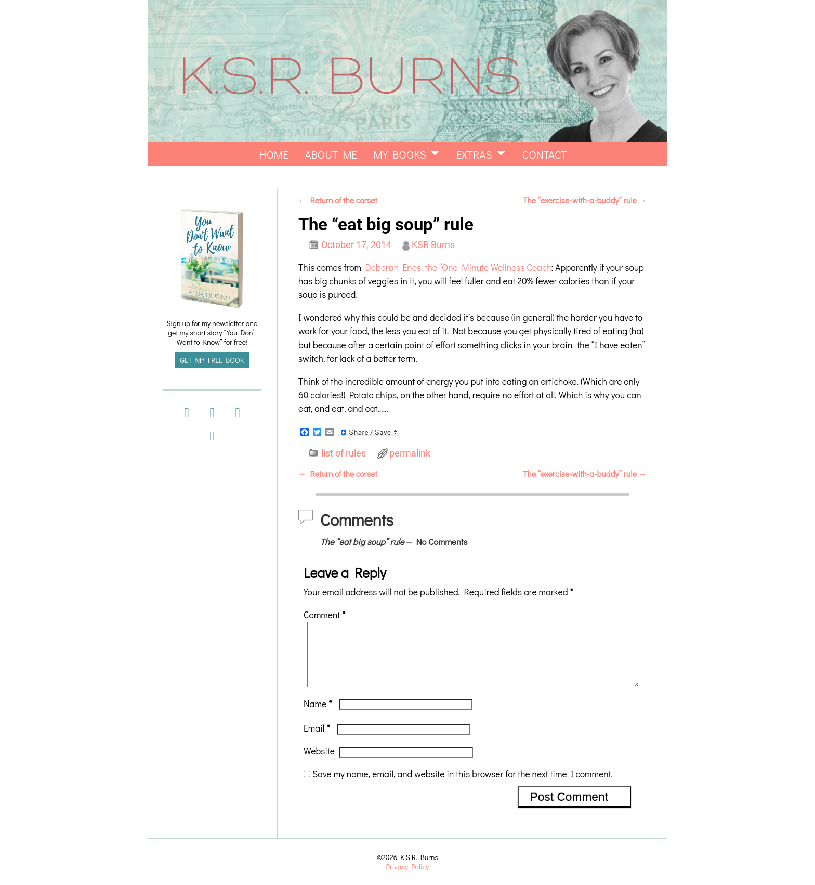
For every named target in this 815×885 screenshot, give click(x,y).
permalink (409, 453)
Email (318, 741)
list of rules (343, 453)
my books (400, 154)
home (273, 154)
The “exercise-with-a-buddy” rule (585, 200)
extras (474, 154)
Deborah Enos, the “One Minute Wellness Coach (458, 268)
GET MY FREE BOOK (212, 360)
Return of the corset (337, 200)
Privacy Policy (407, 866)
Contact (544, 154)
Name (319, 716)
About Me (331, 154)
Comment (325, 615)
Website (319, 764)
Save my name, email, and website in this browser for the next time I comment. (462, 786)
